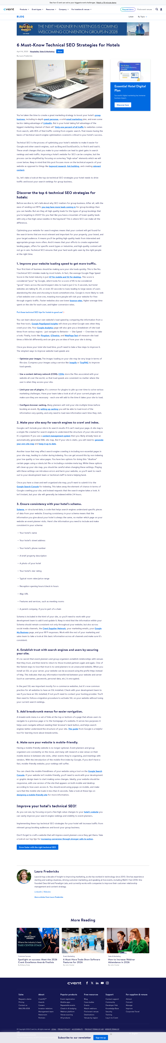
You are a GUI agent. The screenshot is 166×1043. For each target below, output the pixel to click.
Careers (41, 1005)
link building (73, 166)
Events (86, 1005)
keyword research (57, 166)
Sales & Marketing (47, 51)
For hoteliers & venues (81, 9)
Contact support (112, 999)
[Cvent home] (9, 9)
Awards (41, 1002)
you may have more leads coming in (59, 206)
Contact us (23, 1005)
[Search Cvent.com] (156, 9)
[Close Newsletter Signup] (111, 1034)
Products (24, 9)
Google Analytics (45, 327)
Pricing (21, 1002)
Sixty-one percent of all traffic (69, 127)
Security (109, 1011)
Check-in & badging (68, 1008)
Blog (86, 999)
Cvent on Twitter (92, 983)
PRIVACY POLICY (64, 1029)
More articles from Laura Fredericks (48, 897)
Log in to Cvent (112, 1017)
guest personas (51, 119)
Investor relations (45, 1008)
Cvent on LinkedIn (97, 983)
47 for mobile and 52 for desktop (65, 276)
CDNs (61, 374)
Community (110, 1002)
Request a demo (25, 999)
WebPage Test (71, 335)
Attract (129, 999)
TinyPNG (84, 362)
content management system (56, 435)
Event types (37, 9)
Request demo (128, 9)
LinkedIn (47, 123)
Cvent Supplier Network (54, 628)
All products (65, 1017)
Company (64, 9)
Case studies (89, 1002)
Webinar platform (67, 1011)
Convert (129, 1002)
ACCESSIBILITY (77, 1029)
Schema (20, 509)
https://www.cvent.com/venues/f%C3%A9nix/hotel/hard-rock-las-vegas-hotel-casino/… (83, 29)
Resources (51, 9)
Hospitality (34, 51)
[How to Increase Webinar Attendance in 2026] (128, 941)
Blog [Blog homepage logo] (20, 16)
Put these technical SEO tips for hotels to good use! (40, 312)
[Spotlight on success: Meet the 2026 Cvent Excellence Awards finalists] (38, 941)
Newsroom (42, 1014)
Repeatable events (67, 1005)
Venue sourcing (66, 1014)
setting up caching (49, 408)
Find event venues (144, 9)
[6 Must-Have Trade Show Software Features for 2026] (83, 941)
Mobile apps (65, 1002)
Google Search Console (28, 486)
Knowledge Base (112, 1008)
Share (60, 51)
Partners (41, 1017)
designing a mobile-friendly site (32, 794)
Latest (131, 16)
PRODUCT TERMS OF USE (94, 1029)
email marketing (74, 119)
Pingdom (45, 335)
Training (109, 1014)
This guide (73, 728)
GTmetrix (55, 335)
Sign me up (101, 1037)
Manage (129, 1005)
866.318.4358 (24, 1008)
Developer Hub (112, 1005)
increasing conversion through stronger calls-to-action (67, 838)
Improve (129, 1008)
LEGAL (53, 1029)
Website (47, 891)
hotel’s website (91, 811)
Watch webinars (90, 1008)
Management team (45, 1011)
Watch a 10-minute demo (106, 2)
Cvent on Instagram (107, 983)
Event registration (67, 999)
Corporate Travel (132, 1011)
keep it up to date (47, 443)
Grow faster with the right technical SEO (37, 847)
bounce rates (76, 300)
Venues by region (91, 1017)
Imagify (73, 362)
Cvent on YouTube (102, 983)
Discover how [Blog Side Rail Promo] (123, 105)
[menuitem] (24, 9)
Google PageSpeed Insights (45, 323)
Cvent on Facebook (87, 983)
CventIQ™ (42, 999)
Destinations (89, 1014)
